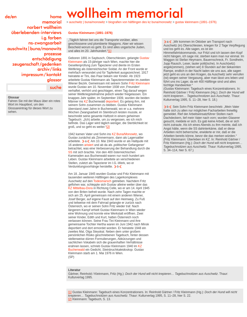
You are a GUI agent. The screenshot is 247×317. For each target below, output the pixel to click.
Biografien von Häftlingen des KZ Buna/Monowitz (140, 22)
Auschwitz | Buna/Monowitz (87, 22)
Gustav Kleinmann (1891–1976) (196, 22)
